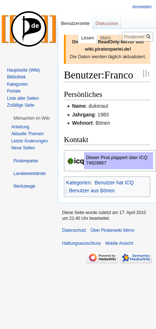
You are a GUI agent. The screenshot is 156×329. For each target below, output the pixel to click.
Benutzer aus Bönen (92, 190)
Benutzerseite (75, 23)
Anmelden (142, 6)
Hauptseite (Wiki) (23, 70)
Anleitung (20, 126)
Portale (14, 91)
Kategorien (78, 182)
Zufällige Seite (20, 105)
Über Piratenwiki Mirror (113, 230)
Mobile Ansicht (119, 243)
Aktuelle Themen (27, 133)
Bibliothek (16, 77)
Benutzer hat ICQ (114, 182)
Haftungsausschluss (81, 243)
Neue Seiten (23, 147)
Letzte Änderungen (29, 141)
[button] (31, 118)
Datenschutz (74, 230)
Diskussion (107, 23)
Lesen (79, 37)
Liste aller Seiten (23, 98)
